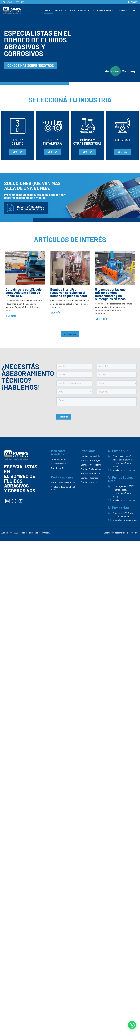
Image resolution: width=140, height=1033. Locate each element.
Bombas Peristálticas (91, 469)
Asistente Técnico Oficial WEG (63, 488)
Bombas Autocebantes (91, 464)
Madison (135, 532)
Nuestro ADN (57, 468)
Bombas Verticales (89, 482)
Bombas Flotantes (89, 477)
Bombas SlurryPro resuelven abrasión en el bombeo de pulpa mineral (68, 292)
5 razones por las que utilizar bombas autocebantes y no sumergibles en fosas (110, 294)
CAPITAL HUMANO (105, 10)
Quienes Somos (58, 459)
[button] (132, 1025)
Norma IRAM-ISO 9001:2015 (64, 482)
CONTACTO (123, 10)
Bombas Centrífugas (90, 460)
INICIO (48, 10)
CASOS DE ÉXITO (86, 10)
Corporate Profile (59, 463)
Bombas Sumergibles (91, 456)
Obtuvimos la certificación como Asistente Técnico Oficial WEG (24, 292)
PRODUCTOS (60, 10)
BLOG (72, 10)
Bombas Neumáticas (90, 473)
